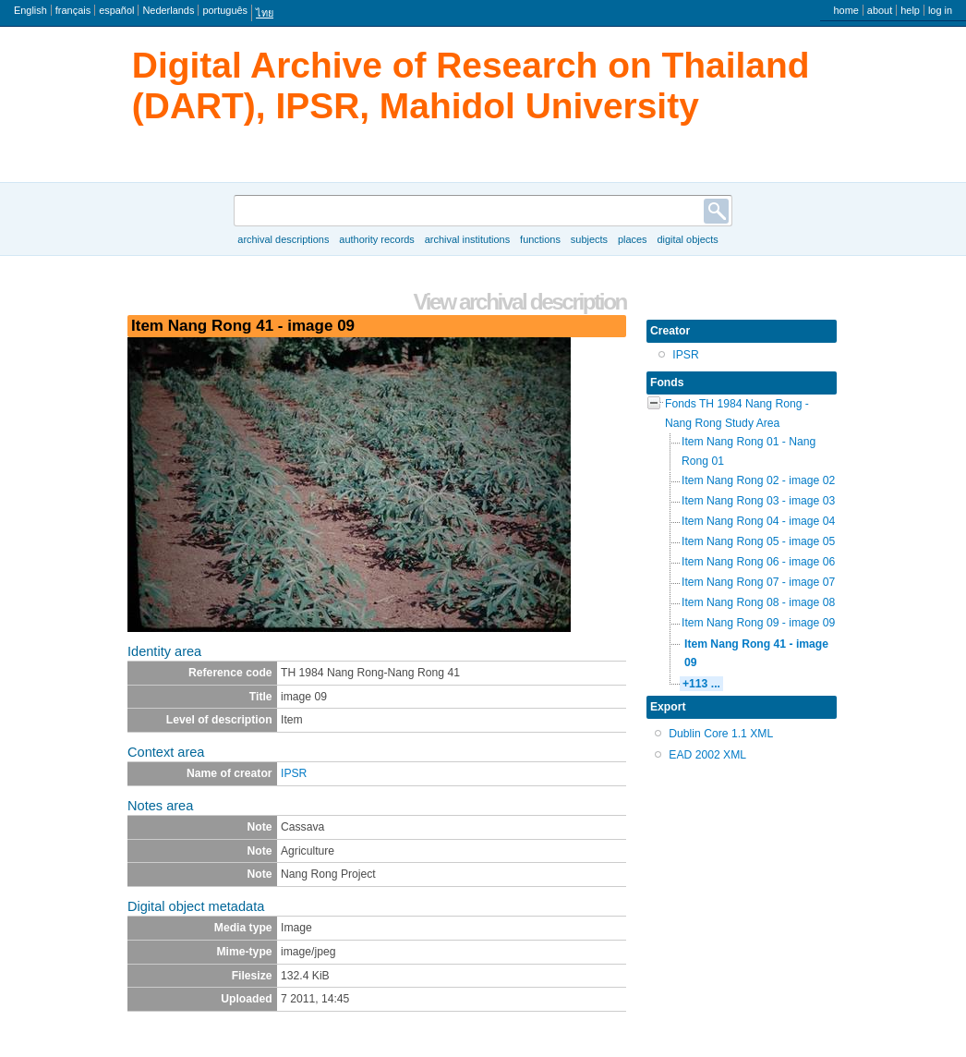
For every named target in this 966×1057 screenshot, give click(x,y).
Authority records (376, 239)
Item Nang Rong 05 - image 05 (758, 541)
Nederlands (168, 10)
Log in (940, 10)
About (879, 10)
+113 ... (701, 683)
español (116, 10)
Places (632, 239)
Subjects (589, 239)
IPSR (294, 773)
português (225, 10)
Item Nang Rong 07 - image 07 (758, 582)
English (30, 10)
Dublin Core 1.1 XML (721, 733)
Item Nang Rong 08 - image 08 (758, 602)
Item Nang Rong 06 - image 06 (758, 561)
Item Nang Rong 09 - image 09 (758, 622)
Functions (540, 239)
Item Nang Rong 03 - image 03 (758, 500)
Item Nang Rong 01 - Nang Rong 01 (748, 451)
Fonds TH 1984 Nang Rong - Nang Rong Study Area (737, 413)
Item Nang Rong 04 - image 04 (758, 521)
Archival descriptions (283, 239)
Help (910, 10)
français (73, 10)
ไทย (264, 12)
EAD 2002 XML (707, 754)
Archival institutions (467, 239)
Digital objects (687, 239)
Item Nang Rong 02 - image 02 (758, 480)
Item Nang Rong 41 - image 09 (756, 654)
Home (845, 10)
